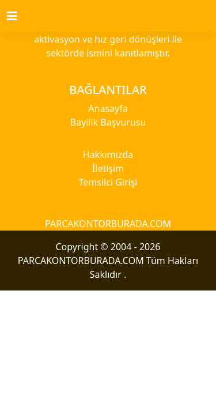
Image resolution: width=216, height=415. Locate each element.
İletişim (108, 168)
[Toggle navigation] (19, 16)
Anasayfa (107, 108)
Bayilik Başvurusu (108, 122)
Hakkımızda (108, 154)
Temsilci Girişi (108, 182)
